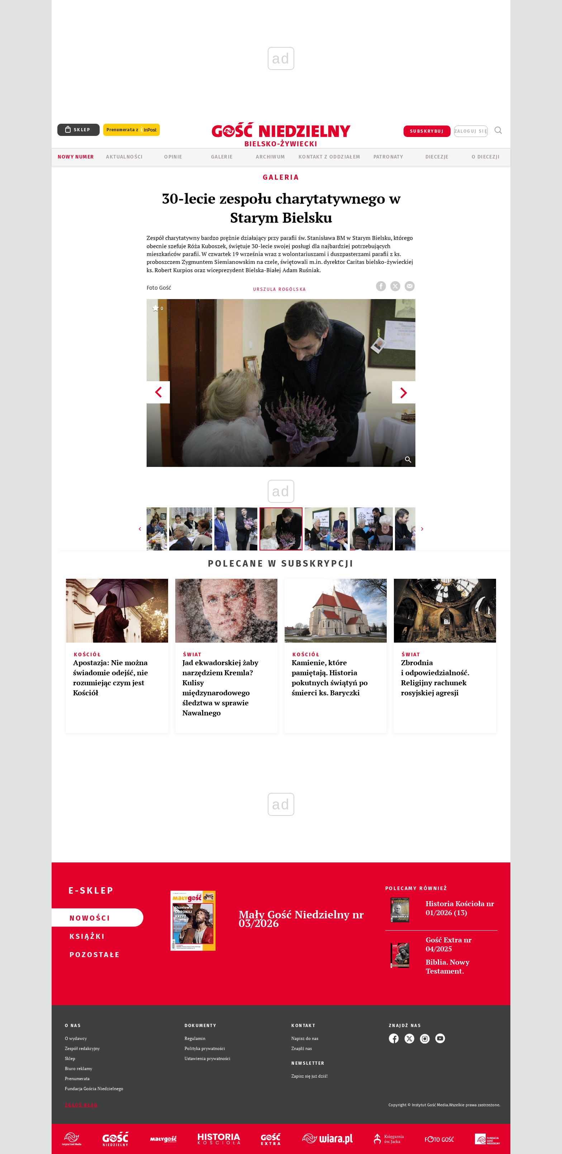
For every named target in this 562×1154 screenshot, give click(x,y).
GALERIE (222, 157)
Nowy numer (76, 157)
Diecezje (437, 157)
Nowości (86, 918)
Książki (86, 936)
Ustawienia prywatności (207, 1058)
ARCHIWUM (270, 157)
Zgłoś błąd (81, 1105)
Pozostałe (86, 954)
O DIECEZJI (486, 157)
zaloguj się (470, 131)
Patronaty (388, 157)
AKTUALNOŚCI (124, 157)
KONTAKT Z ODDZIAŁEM (330, 157)
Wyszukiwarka (498, 130)
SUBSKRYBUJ (427, 131)
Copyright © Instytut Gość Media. (419, 1105)
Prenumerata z (131, 130)
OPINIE (173, 157)
